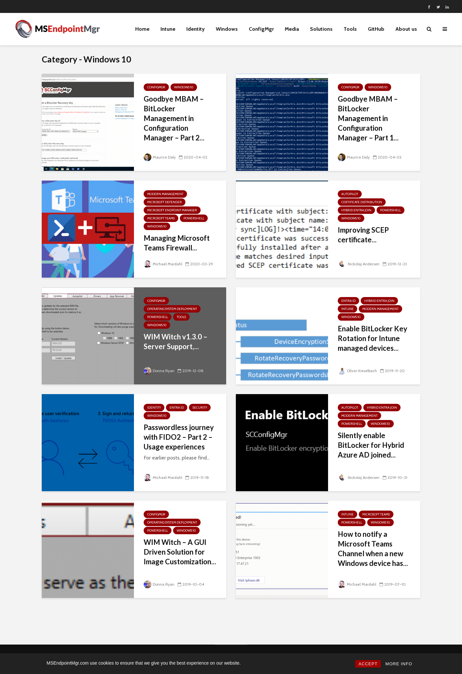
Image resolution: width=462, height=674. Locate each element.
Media (292, 29)
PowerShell (193, 218)
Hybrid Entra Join (356, 210)
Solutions (321, 29)
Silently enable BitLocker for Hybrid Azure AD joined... (371, 445)
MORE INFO (398, 663)
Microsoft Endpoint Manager (172, 210)
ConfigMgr (261, 29)
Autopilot (349, 194)
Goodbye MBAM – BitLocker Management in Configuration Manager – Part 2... (174, 118)
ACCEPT (368, 663)
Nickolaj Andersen (359, 263)
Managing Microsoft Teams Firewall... (177, 243)
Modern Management (165, 194)
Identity (195, 29)
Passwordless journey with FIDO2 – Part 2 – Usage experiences (179, 437)
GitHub (376, 29)
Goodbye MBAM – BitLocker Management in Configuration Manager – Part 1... (368, 118)
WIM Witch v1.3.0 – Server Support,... (175, 341)
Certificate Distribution (361, 202)
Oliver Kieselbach (357, 370)
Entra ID (348, 301)
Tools (350, 29)
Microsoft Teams (161, 218)
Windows (227, 29)
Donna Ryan (159, 370)
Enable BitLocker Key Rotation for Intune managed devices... (372, 338)
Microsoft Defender (164, 202)
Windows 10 (183, 87)
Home (142, 29)
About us (406, 29)
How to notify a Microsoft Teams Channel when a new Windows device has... (373, 549)
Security (199, 407)
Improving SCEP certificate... (363, 235)
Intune (167, 29)
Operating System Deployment (172, 309)
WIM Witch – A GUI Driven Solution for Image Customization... (180, 552)
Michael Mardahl (163, 263)
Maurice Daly (160, 157)
